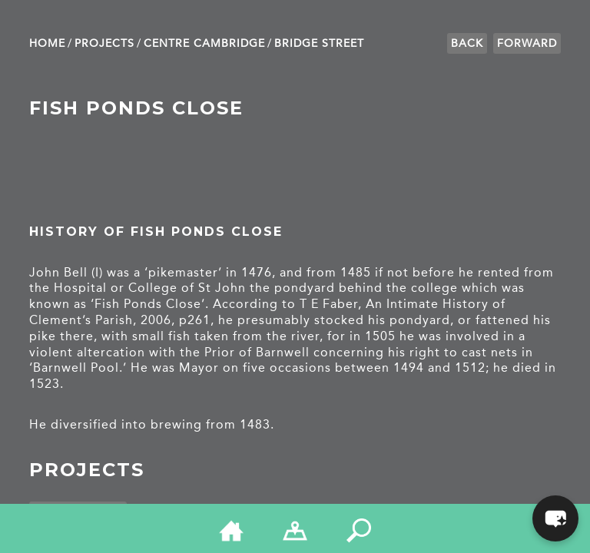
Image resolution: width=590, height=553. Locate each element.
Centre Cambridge (204, 43)
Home (47, 43)
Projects (104, 43)
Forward (527, 43)
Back (467, 43)
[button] (555, 518)
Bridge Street (319, 43)
